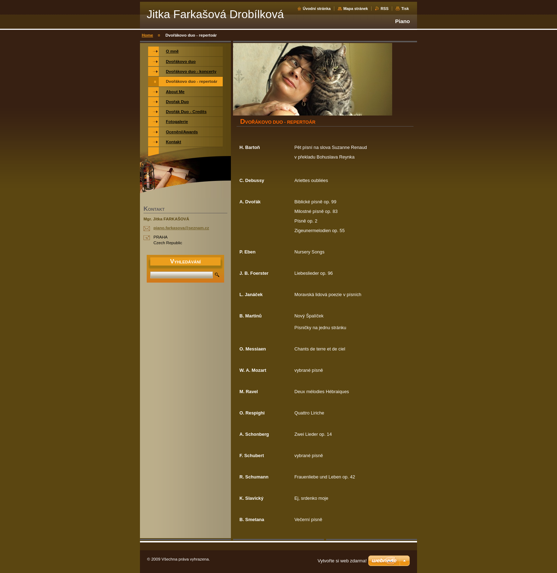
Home (147, 35)
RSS (384, 8)
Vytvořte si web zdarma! (342, 560)
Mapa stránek (355, 8)
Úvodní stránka (317, 8)
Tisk (405, 8)
